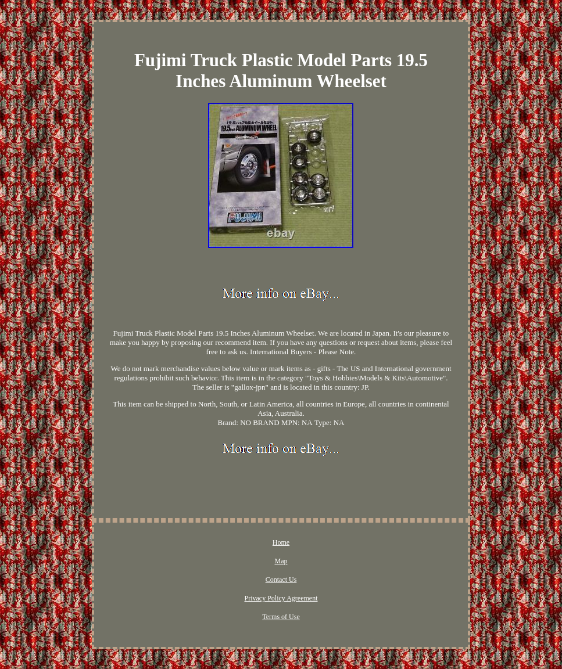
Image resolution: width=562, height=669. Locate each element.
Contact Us (281, 580)
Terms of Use (280, 617)
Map (280, 561)
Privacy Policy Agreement (281, 598)
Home (281, 542)
